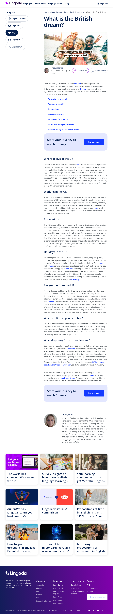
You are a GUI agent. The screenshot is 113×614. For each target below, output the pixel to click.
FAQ (88, 585)
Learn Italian (58, 603)
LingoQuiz (14, 39)
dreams (83, 89)
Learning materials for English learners (67, 12)
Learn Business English (59, 593)
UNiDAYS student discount (77, 593)
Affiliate (90, 591)
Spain (101, 263)
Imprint (64, 610)
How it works (40, 3)
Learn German (58, 585)
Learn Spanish (58, 600)
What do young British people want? (63, 129)
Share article (99, 70)
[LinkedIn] (89, 610)
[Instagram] (106, 610)
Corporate (40, 585)
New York (69, 268)
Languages (27, 3)
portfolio (75, 442)
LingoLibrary (15, 46)
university (71, 348)
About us (39, 588)
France (51, 266)
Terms (78, 610)
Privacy (71, 610)
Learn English (58, 588)
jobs (96, 208)
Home (46, 12)
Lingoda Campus (17, 18)
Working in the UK (55, 104)
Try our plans (94, 142)
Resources (75, 588)
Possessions (53, 109)
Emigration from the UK (58, 119)
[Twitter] (93, 610)
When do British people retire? (61, 124)
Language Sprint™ (55, 3)
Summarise (80, 70)
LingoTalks (14, 25)
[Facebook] (102, 610)
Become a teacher (97, 597)
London (77, 83)
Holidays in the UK (56, 114)
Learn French (58, 597)
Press (38, 598)
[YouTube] (98, 610)
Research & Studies (43, 601)
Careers (39, 595)
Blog (67, 3)
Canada (51, 301)
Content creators (93, 588)
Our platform (76, 585)
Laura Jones (58, 68)
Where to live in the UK (57, 99)
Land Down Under (67, 378)
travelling (75, 279)
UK (78, 164)
